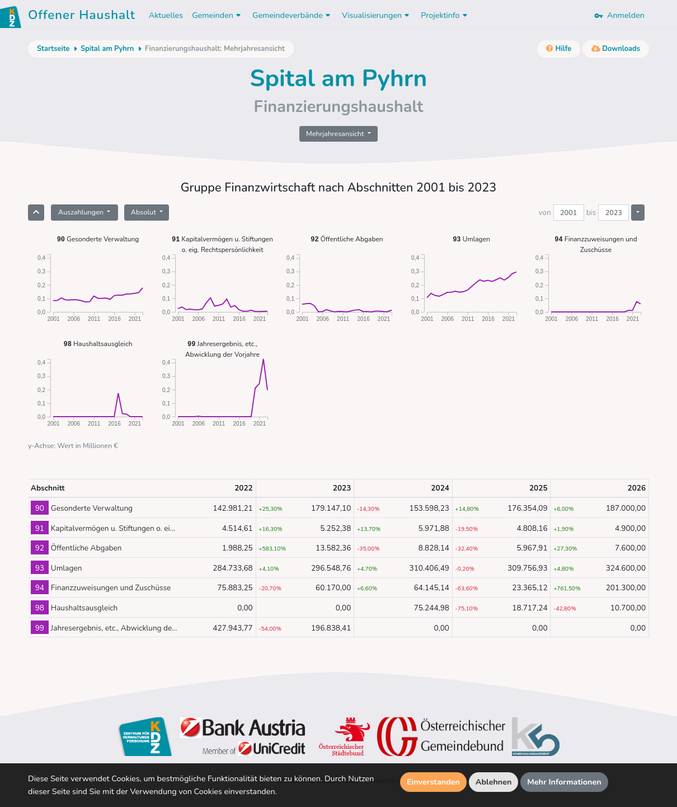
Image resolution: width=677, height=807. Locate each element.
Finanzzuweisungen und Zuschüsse (595, 244)
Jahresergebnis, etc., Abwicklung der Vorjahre (222, 348)
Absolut (144, 212)
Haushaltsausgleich (97, 343)
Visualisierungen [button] (377, 15)
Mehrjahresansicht (336, 133)
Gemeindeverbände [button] (292, 15)
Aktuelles (166, 15)
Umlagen (471, 239)
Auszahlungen (81, 212)
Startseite (53, 49)
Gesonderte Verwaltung (98, 239)
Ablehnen (494, 781)
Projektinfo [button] (445, 15)
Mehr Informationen (564, 781)
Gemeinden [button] (217, 15)
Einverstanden (433, 781)
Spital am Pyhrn (107, 49)
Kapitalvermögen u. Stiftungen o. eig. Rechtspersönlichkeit (222, 244)
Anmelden (619, 15)
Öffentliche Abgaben (347, 239)
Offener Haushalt (81, 17)
